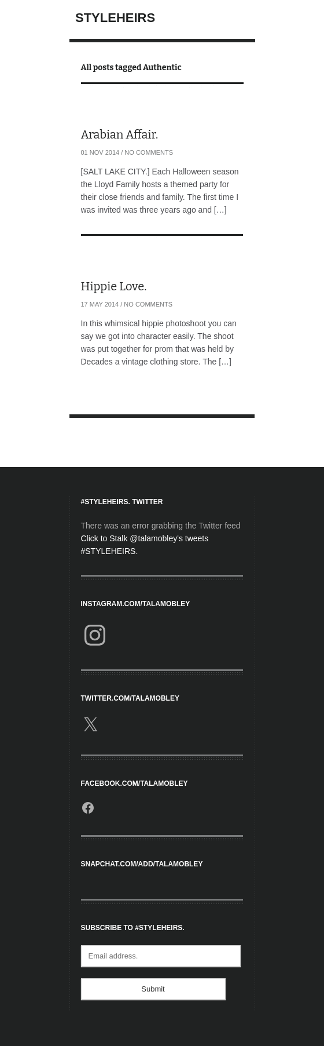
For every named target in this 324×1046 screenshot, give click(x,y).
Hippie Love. (114, 286)
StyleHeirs (115, 17)
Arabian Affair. (120, 134)
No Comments (148, 152)
